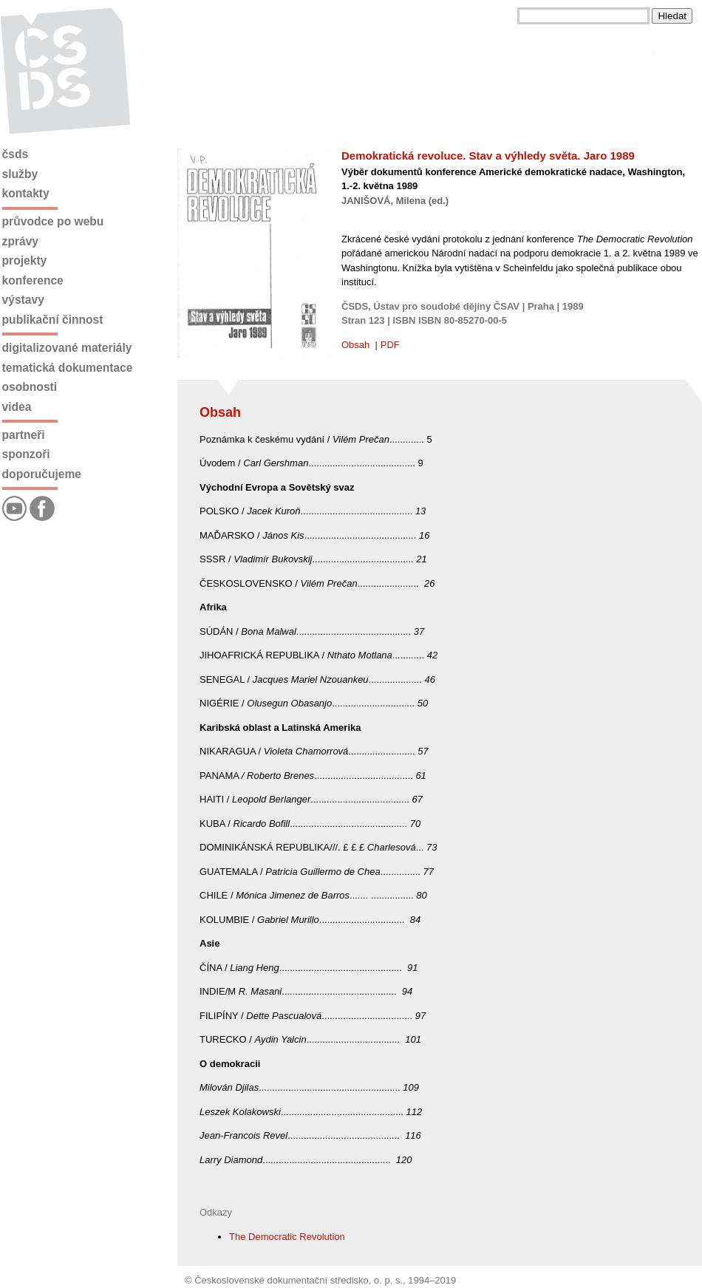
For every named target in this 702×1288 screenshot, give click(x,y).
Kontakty (26, 193)
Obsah (355, 344)
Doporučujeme (41, 474)
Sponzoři (26, 454)
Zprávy (20, 241)
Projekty (24, 260)
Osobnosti (30, 387)
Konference (33, 280)
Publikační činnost (52, 319)
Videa (17, 407)
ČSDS (15, 154)
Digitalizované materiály (67, 347)
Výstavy (23, 299)
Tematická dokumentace (67, 367)
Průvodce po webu (53, 221)
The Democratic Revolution (287, 1236)
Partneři (23, 435)
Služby (20, 174)
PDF (390, 344)
